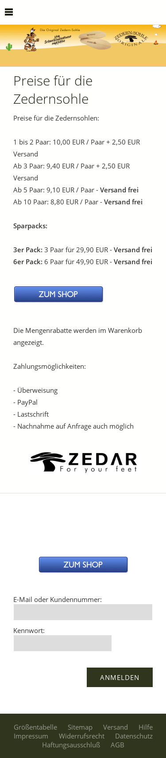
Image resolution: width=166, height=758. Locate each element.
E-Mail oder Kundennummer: (57, 599)
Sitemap (80, 727)
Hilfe (146, 727)
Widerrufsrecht (81, 735)
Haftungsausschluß (71, 744)
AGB (117, 744)
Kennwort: (29, 630)
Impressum (31, 735)
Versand (115, 727)
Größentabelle (35, 727)
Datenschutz (134, 735)
